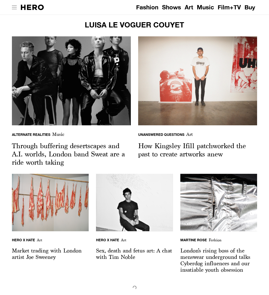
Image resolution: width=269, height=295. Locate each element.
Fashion (147, 7)
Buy (249, 7)
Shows (171, 7)
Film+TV (229, 7)
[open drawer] (14, 7)
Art (189, 7)
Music (205, 7)
